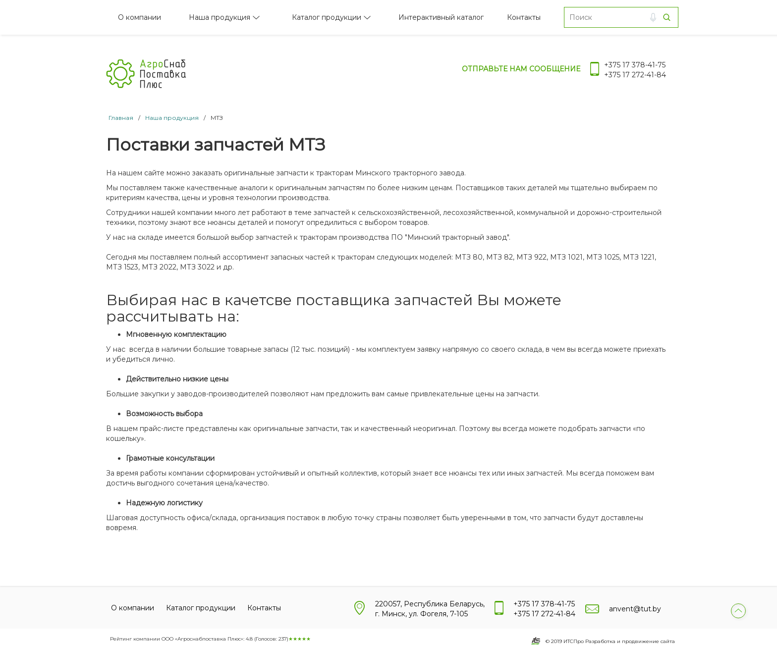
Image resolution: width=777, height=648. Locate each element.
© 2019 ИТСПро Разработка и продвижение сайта (610, 641)
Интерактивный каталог (441, 17)
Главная (121, 117)
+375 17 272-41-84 (635, 74)
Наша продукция (219, 17)
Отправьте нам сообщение (521, 68)
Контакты (524, 17)
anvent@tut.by (635, 608)
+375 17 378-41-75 (635, 64)
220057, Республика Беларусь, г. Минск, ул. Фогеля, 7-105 (430, 608)
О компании (139, 17)
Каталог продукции (326, 17)
